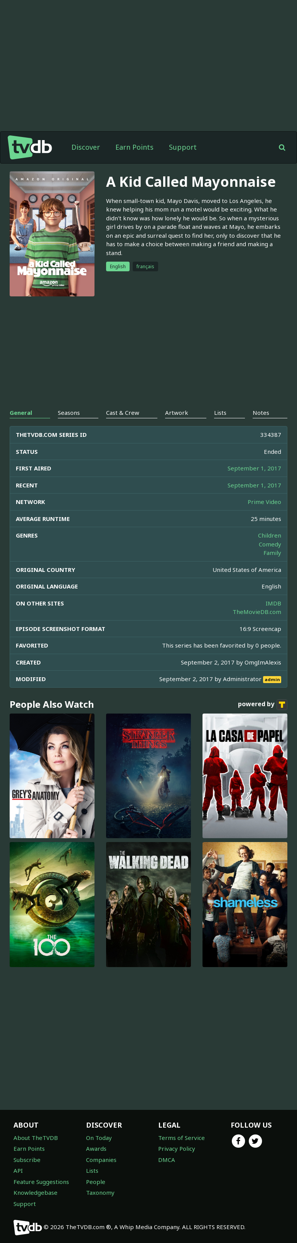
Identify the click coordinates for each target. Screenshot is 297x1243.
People (95, 1182)
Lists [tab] (220, 412)
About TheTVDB (36, 1138)
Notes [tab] (261, 412)
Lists (92, 1170)
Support (183, 147)
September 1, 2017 (254, 468)
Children (269, 535)
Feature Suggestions (41, 1182)
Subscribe (27, 1160)
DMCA (166, 1160)
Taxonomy (100, 1192)
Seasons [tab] (69, 412)
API (18, 1170)
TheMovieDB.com (257, 612)
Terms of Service (181, 1138)
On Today (99, 1138)
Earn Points (134, 147)
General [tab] (21, 412)
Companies (101, 1160)
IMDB (273, 603)
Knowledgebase (35, 1192)
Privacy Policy (176, 1148)
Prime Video (264, 502)
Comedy (270, 544)
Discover (85, 147)
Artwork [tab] (176, 412)
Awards (96, 1148)
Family (272, 552)
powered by (262, 704)
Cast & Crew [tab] (122, 412)
